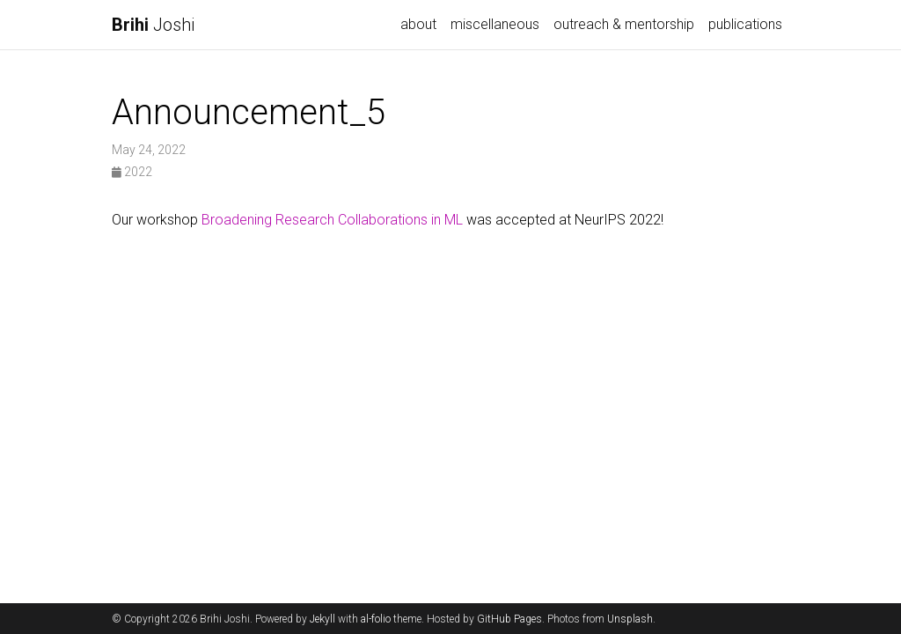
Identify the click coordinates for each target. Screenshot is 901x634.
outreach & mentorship (623, 24)
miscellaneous (494, 24)
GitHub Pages (509, 619)
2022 (132, 172)
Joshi (153, 24)
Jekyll (322, 619)
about (418, 24)
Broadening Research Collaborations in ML (332, 219)
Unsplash (630, 619)
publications (745, 24)
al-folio (376, 619)
